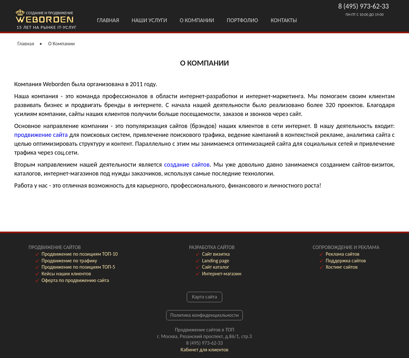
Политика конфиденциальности (204, 315)
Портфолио (242, 20)
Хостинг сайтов (342, 267)
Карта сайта (204, 297)
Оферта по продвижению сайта (75, 280)
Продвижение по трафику (69, 261)
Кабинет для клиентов (205, 350)
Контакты (284, 20)
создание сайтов (187, 164)
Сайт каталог (215, 267)
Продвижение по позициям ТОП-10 (80, 254)
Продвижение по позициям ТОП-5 (78, 267)
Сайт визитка (216, 254)
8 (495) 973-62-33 (363, 6)
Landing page (215, 261)
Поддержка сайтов (346, 261)
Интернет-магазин (221, 274)
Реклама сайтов (343, 254)
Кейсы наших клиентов (66, 274)
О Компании (197, 20)
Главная (108, 20)
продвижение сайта (41, 134)
